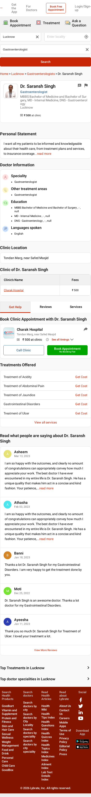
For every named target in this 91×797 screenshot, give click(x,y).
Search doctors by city (30, 706)
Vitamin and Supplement (9, 712)
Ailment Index (46, 766)
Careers (64, 718)
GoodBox (7, 770)
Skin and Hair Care (8, 727)
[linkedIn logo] (80, 714)
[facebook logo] (80, 701)
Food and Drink (7, 751)
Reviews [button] (46, 307)
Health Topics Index (45, 748)
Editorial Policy (64, 748)
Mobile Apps (63, 724)
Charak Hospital (14, 290)
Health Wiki (45, 707)
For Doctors (31, 8)
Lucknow (17, 74)
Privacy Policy (64, 740)
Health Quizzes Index (46, 737)
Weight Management (10, 743)
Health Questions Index (47, 725)
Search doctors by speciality (30, 733)
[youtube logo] (80, 720)
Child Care (8, 765)
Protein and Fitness (9, 719)
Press (63, 754)
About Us (65, 706)
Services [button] (76, 307)
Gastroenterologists (41, 74)
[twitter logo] (80, 707)
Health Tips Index (48, 715)
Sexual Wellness (7, 735)
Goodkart (8, 706)
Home (4, 74)
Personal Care (7, 759)
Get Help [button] (15, 307)
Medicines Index (48, 758)
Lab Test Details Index (46, 776)
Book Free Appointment (56, 8)
